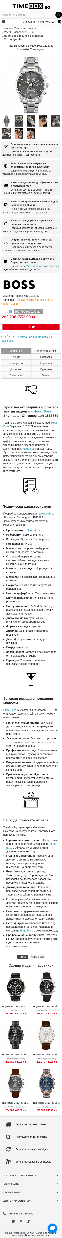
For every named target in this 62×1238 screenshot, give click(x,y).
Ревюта (16, 357)
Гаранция (46, 363)
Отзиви (46, 375)
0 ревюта (21, 337)
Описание (16, 350)
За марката (16, 363)
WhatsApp (38, 266)
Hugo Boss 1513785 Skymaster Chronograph (16, 1054)
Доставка (16, 369)
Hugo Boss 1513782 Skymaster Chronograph (47, 1006)
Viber (28, 266)
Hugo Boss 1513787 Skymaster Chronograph (16, 1102)
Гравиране (15, 375)
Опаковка (46, 357)
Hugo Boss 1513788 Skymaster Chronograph (47, 1102)
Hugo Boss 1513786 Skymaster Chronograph (47, 1054)
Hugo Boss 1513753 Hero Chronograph (16, 1006)
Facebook (54, 266)
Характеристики (46, 350)
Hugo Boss (43, 411)
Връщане (46, 369)
